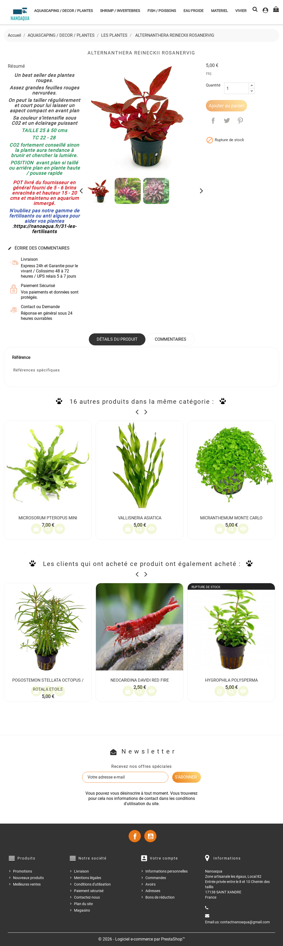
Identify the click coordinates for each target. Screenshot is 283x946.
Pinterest (240, 120)
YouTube (150, 836)
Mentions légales (87, 878)
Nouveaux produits (28, 878)
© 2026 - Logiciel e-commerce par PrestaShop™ (141, 939)
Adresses (152, 891)
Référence (21, 357)
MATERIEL (219, 11)
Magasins (82, 910)
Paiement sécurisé (88, 891)
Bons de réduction (160, 897)
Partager (213, 120)
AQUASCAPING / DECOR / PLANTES (63, 11)
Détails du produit (117, 339)
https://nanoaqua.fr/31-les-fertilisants (45, 228)
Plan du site (83, 904)
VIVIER (241, 11)
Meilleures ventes (27, 884)
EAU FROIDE (193, 11)
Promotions (22, 871)
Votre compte (164, 858)
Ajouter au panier (226, 105)
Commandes (155, 878)
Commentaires (170, 339)
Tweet (227, 120)
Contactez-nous (87, 897)
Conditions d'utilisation (92, 884)
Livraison (81, 871)
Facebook (135, 836)
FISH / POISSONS (161, 11)
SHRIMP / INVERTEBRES (120, 11)
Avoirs (150, 884)
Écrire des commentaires (39, 248)
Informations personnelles (166, 871)
